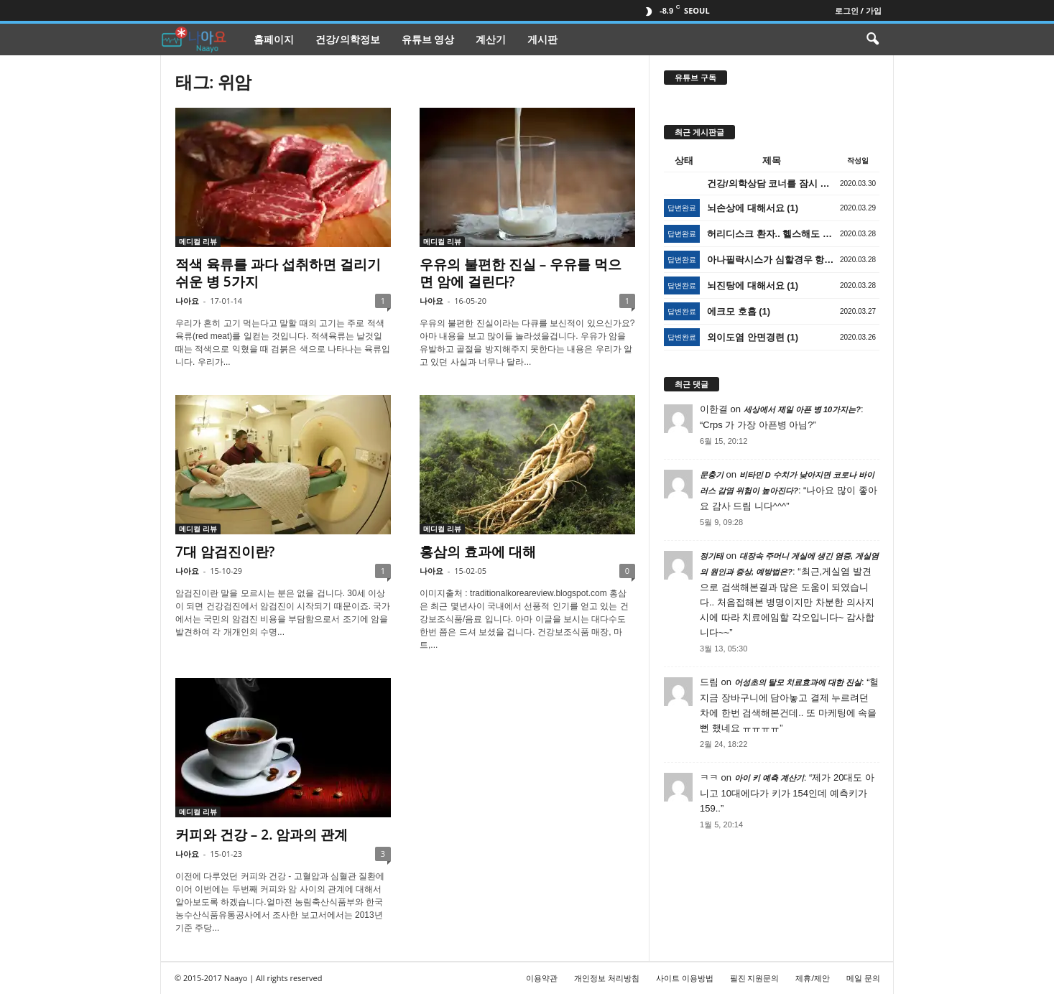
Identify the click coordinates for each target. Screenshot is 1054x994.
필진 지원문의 (755, 977)
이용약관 (542, 977)
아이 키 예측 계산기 (769, 778)
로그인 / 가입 (858, 10)
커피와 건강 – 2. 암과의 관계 (261, 834)
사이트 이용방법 (684, 977)
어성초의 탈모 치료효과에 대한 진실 (797, 682)
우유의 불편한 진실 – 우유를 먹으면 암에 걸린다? (520, 273)
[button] (872, 39)
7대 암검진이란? (224, 551)
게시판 (542, 39)
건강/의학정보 (347, 39)
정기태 (712, 556)
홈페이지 (274, 39)
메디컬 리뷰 (198, 241)
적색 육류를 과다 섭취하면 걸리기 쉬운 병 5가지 (278, 273)
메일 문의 (863, 977)
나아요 (187, 300)
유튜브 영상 (428, 39)
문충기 (712, 474)
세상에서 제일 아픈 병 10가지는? (802, 409)
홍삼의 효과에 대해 (478, 551)
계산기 (491, 39)
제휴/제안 (812, 977)
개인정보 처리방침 (606, 977)
